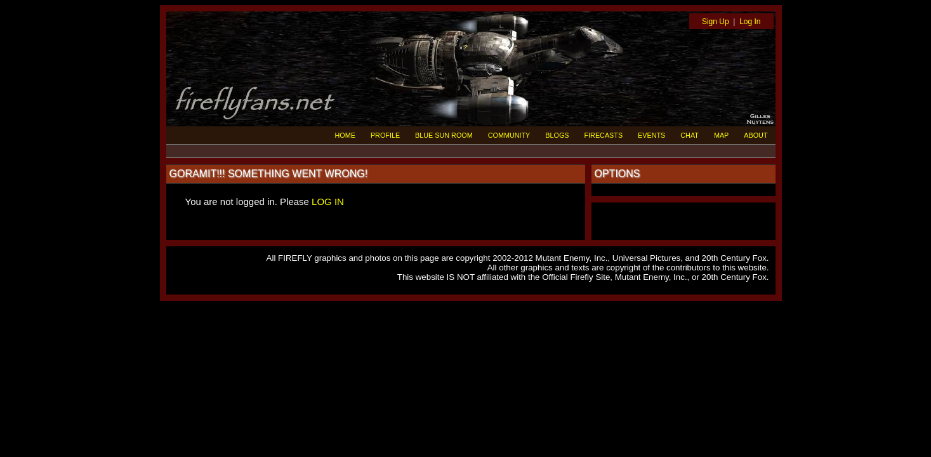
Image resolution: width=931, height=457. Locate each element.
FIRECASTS (603, 135)
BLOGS (557, 135)
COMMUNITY (509, 135)
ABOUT (755, 135)
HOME (345, 135)
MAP (721, 135)
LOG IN (328, 201)
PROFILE (385, 135)
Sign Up (715, 21)
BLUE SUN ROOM (444, 135)
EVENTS (651, 135)
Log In (749, 21)
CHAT (689, 135)
